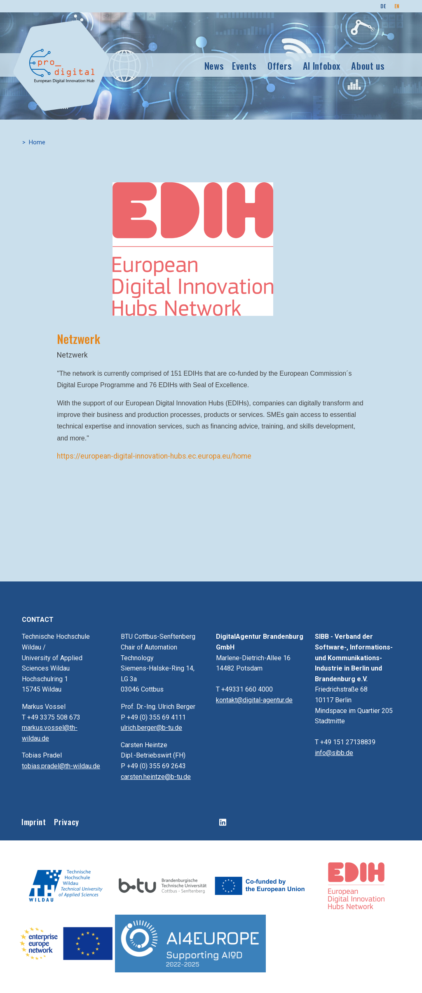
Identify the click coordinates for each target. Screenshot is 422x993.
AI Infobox (321, 65)
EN (397, 5)
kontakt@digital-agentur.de (254, 700)
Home (37, 142)
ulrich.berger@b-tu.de (151, 728)
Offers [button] (279, 65)
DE (383, 5)
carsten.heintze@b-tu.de (156, 777)
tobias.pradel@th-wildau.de (61, 766)
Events (244, 65)
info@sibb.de (334, 753)
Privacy (66, 822)
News (214, 65)
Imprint (33, 822)
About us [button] (367, 65)
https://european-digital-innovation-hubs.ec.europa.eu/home (154, 456)
